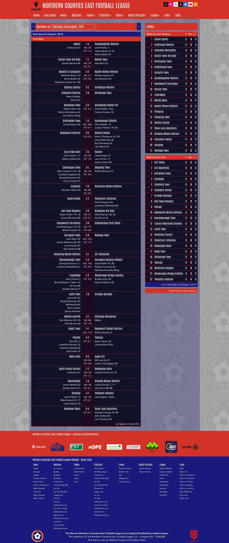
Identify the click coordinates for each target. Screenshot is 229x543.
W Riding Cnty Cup (61, 518)
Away (76, 478)
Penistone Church (163, 235)
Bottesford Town (72, 105)
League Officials (165, 468)
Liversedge (75, 275)
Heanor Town (160, 89)
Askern (76, 44)
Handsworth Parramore (68, 223)
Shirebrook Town (103, 93)
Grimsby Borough (103, 294)
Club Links (184, 495)
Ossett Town (74, 329)
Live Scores (50, 15)
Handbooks (163, 481)
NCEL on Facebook (187, 478)
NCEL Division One (156, 157)
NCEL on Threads (186, 481)
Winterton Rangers (164, 268)
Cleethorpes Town (71, 167)
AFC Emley (159, 162)
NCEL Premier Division (158, 34)
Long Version (79, 468)
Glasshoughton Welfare (107, 44)
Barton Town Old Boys (69, 59)
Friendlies (38, 38)
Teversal (99, 337)
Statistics (105, 15)
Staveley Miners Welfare (107, 381)
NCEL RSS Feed (186, 491)
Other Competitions (41, 485)
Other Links (184, 498)
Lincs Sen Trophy (60, 508)
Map (120, 475)
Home (36, 15)
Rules (161, 478)
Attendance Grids (60, 528)
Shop (178, 15)
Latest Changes (145, 468)
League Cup (58, 495)
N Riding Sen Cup (60, 511)
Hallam (98, 152)
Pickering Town (162, 117)
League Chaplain (165, 471)
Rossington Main (103, 369)
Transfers (37, 491)
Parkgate (159, 111)
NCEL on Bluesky (186, 485)
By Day (56, 471)
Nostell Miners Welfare (106, 72)
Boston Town (101, 59)
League (155, 15)
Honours (162, 488)
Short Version (79, 471)
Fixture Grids (59, 525)
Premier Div (58, 481)
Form (76, 481)
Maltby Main (160, 100)
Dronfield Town (162, 184)
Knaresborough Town (69, 260)
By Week (57, 475)
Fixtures (36, 471)
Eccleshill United (163, 190)
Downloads (163, 485)
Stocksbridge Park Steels (107, 223)
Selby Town (74, 356)
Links (167, 15)
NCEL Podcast (38, 495)
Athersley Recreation (105, 316)
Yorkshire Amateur (104, 393)
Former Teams (124, 481)
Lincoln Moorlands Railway (168, 223)
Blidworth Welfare (71, 93)
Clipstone (75, 186)
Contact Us (163, 475)
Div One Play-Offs (60, 491)
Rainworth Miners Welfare (108, 186)
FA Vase (57, 501)
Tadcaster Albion (163, 139)
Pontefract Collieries (105, 198)
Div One (57, 488)
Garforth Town (161, 73)
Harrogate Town (72, 235)
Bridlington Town (71, 121)
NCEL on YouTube (187, 488)
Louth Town (74, 294)
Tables (91, 15)
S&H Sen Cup (59, 515)
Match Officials (137, 15)
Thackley (76, 393)
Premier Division (39, 478)
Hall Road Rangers (70, 211)
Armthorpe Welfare (104, 87)
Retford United (102, 133)
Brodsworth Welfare (70, 133)
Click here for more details (182, 290)
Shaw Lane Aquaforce (106, 409)
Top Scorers (99, 468)
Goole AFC (100, 356)
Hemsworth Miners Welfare (108, 329)
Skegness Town (102, 167)
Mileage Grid (124, 478)
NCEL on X (184, 471)
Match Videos (38, 498)
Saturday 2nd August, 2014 (48, 34)
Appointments (144, 471)
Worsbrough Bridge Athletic (109, 275)
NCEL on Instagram (187, 475)
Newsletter (163, 491)
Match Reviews (39, 488)
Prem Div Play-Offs (61, 485)
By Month (57, 478)
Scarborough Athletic (106, 121)
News (63, 15)
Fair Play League (100, 471)
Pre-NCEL (163, 495)
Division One (38, 481)
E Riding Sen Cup (60, 505)
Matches (77, 15)
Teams (120, 15)
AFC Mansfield (102, 254)
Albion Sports (161, 39)
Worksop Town (102, 235)
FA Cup (56, 498)
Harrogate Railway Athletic (109, 260)
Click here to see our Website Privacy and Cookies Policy (117, 540)
